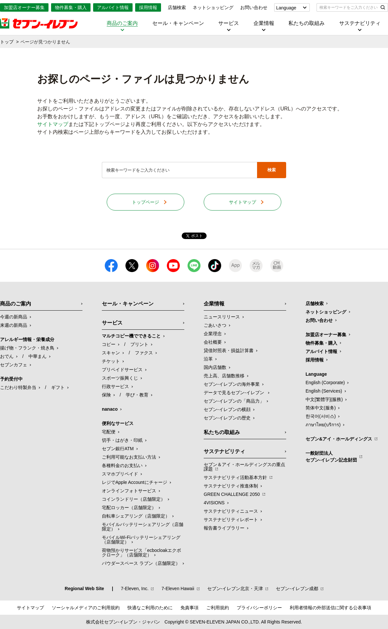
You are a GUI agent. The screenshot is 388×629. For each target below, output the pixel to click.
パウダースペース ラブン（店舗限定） (141, 563)
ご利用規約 (217, 607)
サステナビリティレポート (231, 519)
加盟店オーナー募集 (24, 7)
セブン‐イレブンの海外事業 (232, 384)
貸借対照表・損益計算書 (228, 350)
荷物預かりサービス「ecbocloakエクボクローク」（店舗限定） (141, 552)
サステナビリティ (360, 23)
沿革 (208, 358)
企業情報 (263, 23)
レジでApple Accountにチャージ (134, 482)
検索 (271, 169)
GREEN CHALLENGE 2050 (232, 494)
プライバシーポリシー (259, 607)
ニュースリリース (222, 316)
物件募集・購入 (71, 7)
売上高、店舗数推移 (224, 375)
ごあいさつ (215, 325)
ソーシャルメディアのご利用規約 (86, 607)
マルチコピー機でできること (131, 335)
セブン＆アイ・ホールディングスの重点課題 (244, 467)
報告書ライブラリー (224, 528)
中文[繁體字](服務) (324, 399)
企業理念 (213, 333)
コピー (108, 344)
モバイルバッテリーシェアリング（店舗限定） (142, 527)
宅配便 (108, 431)
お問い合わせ (253, 7)
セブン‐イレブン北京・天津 (235, 588)
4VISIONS (214, 502)
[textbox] (348, 7)
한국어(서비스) (321, 416)
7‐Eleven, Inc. (135, 588)
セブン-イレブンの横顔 (227, 409)
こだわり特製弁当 (18, 387)
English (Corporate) (325, 382)
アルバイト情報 (113, 7)
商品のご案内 (122, 23)
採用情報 (148, 7)
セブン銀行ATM (118, 448)
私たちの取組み (306, 23)
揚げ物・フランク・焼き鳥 (27, 347)
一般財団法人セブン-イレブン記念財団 (331, 457)
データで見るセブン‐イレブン (234, 392)
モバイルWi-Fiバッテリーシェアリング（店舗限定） (141, 539)
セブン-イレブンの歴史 (227, 417)
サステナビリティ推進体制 (231, 485)
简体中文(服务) (321, 407)
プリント (139, 344)
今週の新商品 (13, 316)
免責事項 (189, 607)
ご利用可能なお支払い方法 (129, 457)
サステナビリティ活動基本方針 (235, 477)
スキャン (111, 352)
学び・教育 (137, 394)
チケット (111, 361)
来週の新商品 (13, 325)
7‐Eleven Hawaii (177, 588)
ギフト (58, 387)
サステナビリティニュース (231, 511)
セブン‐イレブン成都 (297, 588)
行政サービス (115, 386)
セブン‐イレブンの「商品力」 (234, 401)
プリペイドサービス (122, 369)
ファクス (144, 352)
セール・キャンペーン (178, 23)
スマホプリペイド (120, 473)
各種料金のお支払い (122, 465)
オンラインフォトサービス (129, 490)
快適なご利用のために (150, 607)
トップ (7, 41)
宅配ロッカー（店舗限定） (129, 507)
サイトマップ (52, 124)
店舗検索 (177, 7)
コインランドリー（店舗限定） (133, 499)
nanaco (110, 409)
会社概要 (213, 342)
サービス (228, 23)
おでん (7, 356)
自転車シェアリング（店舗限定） (136, 516)
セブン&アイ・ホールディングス (339, 439)
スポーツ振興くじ (120, 378)
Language (286, 7)
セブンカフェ (13, 364)
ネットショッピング (213, 7)
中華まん (37, 356)
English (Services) (324, 391)
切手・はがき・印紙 (122, 440)
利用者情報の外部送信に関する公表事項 (330, 607)
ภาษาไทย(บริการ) (323, 424)
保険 (106, 394)
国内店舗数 (215, 367)
